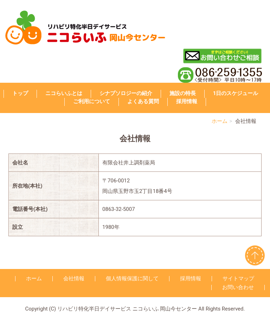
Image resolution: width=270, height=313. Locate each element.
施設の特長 (182, 93)
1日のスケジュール (235, 93)
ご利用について (91, 101)
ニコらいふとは (63, 93)
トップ (20, 93)
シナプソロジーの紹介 (125, 93)
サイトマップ (238, 278)
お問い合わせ (238, 287)
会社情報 (73, 278)
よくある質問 (143, 101)
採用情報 (186, 101)
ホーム (219, 121)
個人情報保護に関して (132, 278)
